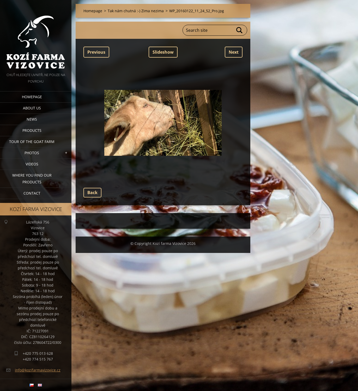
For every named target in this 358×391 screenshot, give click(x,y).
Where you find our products (32, 178)
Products (31, 130)
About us (32, 107)
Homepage (32, 96)
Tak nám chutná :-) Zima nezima (136, 10)
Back (92, 192)
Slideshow (163, 52)
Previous (96, 52)
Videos (32, 164)
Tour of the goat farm (31, 141)
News (32, 119)
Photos (32, 152)
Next (234, 52)
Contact (31, 193)
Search (239, 30)
